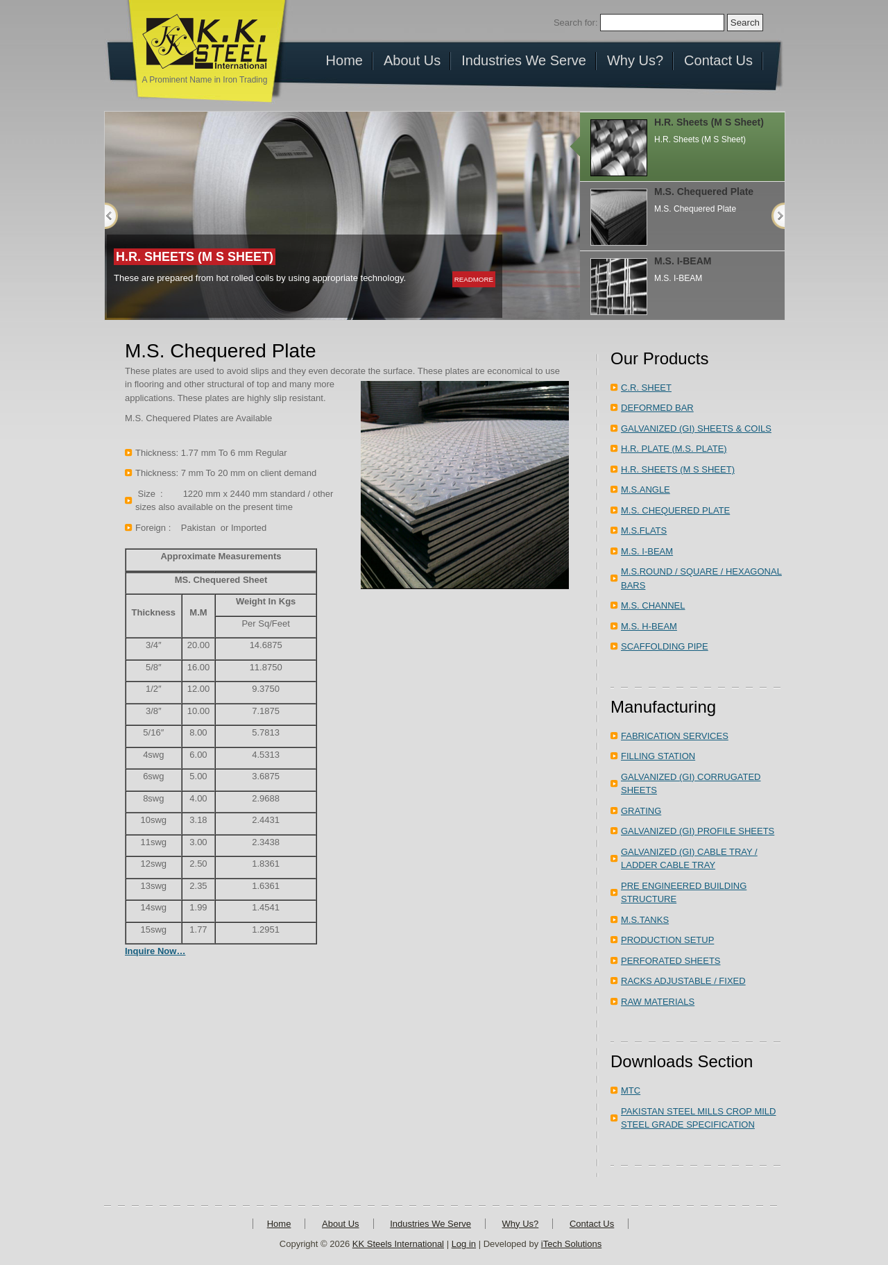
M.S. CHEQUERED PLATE (675, 510)
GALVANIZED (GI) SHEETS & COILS (696, 428)
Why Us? (520, 1224)
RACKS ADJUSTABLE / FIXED (683, 981)
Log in (464, 1244)
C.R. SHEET (646, 387)
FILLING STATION (658, 756)
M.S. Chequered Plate (703, 191)
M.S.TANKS (645, 920)
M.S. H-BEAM (649, 626)
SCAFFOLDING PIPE (664, 646)
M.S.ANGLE (645, 489)
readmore (473, 279)
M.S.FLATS (644, 530)
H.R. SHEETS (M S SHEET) (678, 469)
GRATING (641, 811)
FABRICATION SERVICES (674, 736)
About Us (340, 1224)
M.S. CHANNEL (653, 605)
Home (279, 1224)
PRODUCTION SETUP (667, 940)
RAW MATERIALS (657, 1001)
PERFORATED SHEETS (671, 961)
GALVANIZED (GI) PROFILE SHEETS (697, 831)
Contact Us (592, 1224)
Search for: (576, 22)
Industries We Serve (430, 1224)
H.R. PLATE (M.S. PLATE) (674, 448)
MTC (630, 1090)
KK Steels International (398, 1244)
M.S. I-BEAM (682, 260)
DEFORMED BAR (657, 407)
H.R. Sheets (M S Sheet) (194, 257)
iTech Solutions (571, 1244)
